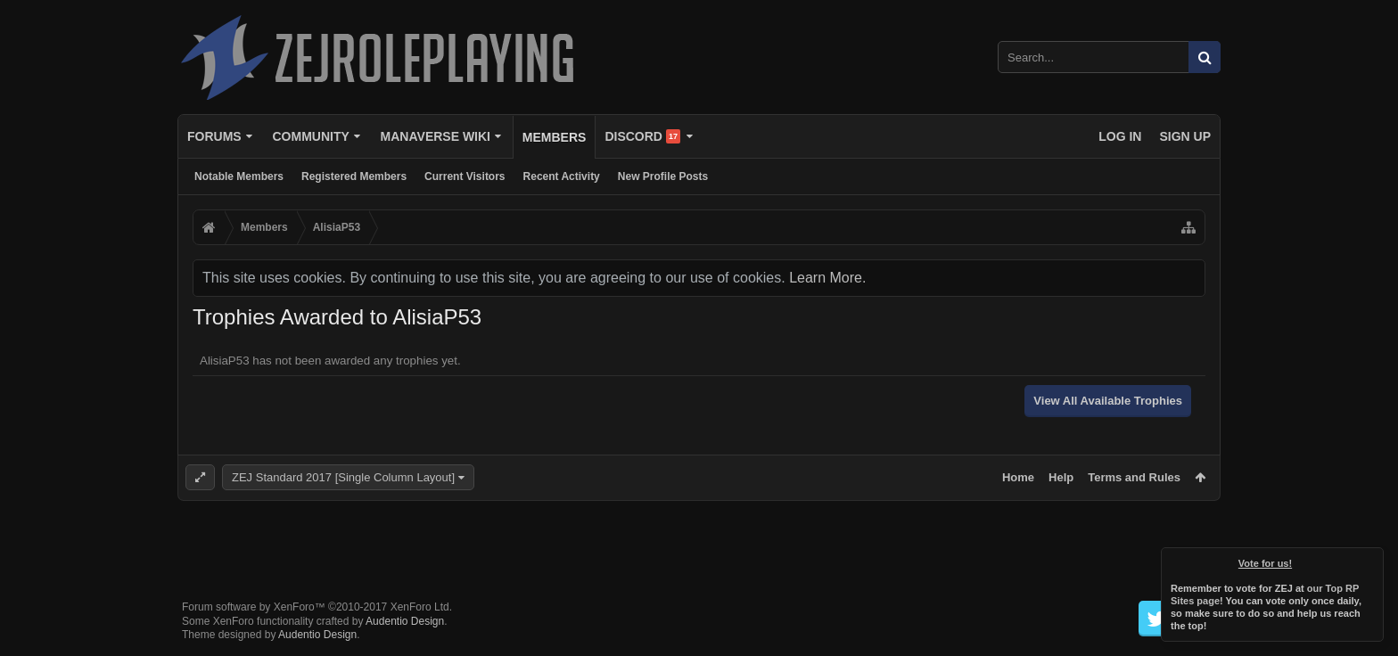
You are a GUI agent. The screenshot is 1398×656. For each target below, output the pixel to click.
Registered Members (354, 176)
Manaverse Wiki (435, 136)
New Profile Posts (663, 176)
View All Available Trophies (1107, 400)
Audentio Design (405, 621)
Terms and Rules (1134, 477)
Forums (214, 136)
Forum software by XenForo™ (317, 607)
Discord (642, 136)
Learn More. (827, 277)
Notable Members (239, 176)
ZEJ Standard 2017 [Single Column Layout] (343, 477)
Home (1018, 477)
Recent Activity (561, 176)
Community (310, 136)
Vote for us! (1265, 563)
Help (1060, 477)
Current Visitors (464, 176)
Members (554, 137)
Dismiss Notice (1371, 560)
